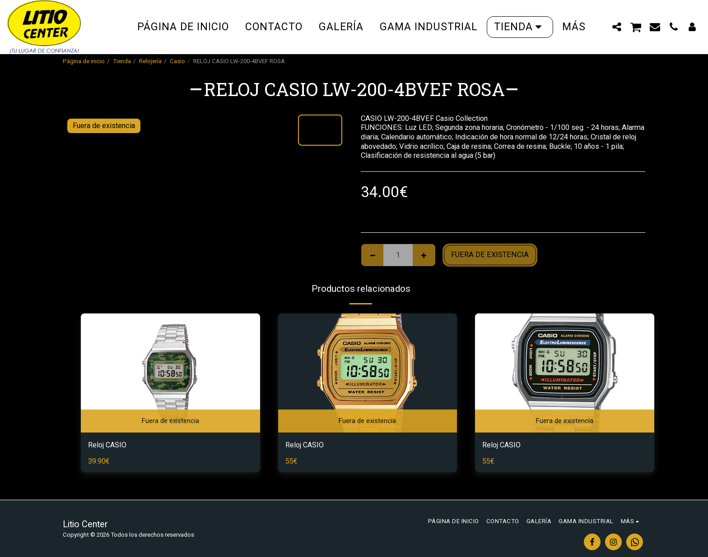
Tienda (122, 61)
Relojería (150, 61)
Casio (177, 61)
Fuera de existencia (490, 254)
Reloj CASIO (107, 445)
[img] (170, 373)
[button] (617, 26)
